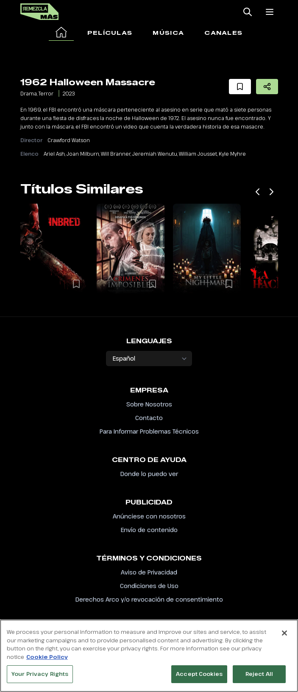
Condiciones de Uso (149, 586)
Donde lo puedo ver (149, 474)
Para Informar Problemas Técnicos (149, 431)
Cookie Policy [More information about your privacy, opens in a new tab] (47, 661)
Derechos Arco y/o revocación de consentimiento (149, 599)
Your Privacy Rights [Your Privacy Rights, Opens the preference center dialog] (39, 678)
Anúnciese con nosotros (149, 516)
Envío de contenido (149, 530)
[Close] (284, 637)
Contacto (149, 418)
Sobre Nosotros (149, 404)
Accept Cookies (199, 678)
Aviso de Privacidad (149, 572)
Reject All (259, 678)
